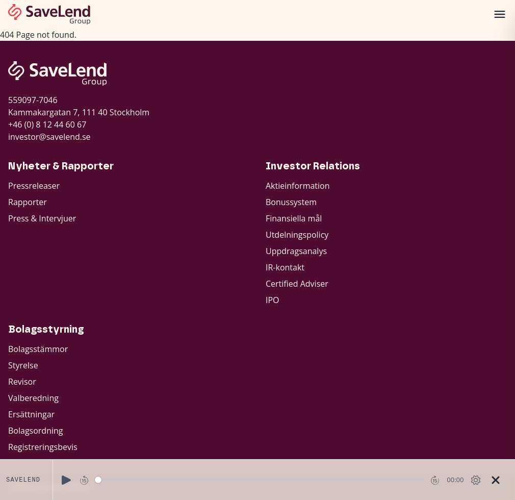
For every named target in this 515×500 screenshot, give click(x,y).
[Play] (66, 480)
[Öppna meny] (499, 14)
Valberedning (33, 398)
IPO (272, 300)
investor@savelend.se (49, 136)
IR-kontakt (285, 267)
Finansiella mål (294, 218)
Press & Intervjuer (42, 218)
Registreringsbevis (43, 447)
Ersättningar (31, 414)
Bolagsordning (35, 430)
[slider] (260, 480)
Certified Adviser (297, 283)
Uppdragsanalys (296, 251)
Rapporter (27, 202)
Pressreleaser (34, 185)
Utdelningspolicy (297, 234)
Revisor (22, 381)
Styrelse (23, 365)
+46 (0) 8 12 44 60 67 (47, 124)
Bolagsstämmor (38, 349)
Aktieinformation (298, 185)
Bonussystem (291, 202)
